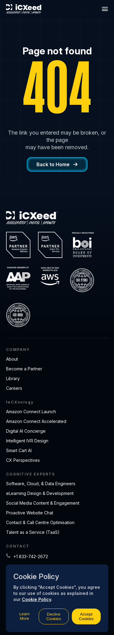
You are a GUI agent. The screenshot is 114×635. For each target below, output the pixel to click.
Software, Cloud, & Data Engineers (40, 483)
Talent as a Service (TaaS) (33, 532)
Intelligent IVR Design (27, 440)
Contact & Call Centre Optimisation (40, 522)
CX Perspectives (23, 460)
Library (13, 378)
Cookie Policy (36, 599)
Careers (14, 388)
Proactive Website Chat (29, 512)
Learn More (24, 616)
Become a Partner (24, 368)
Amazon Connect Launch (31, 411)
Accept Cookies (86, 616)
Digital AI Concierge (26, 431)
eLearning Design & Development (40, 493)
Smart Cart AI (19, 450)
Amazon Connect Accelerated (36, 421)
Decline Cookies (53, 616)
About (12, 359)
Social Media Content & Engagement (42, 503)
